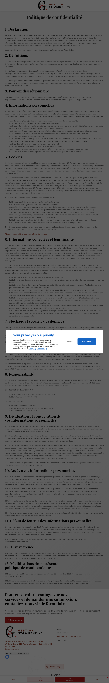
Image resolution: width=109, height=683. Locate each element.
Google (32, 349)
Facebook (41, 349)
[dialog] (54, 341)
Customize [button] (69, 341)
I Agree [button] (86, 341)
